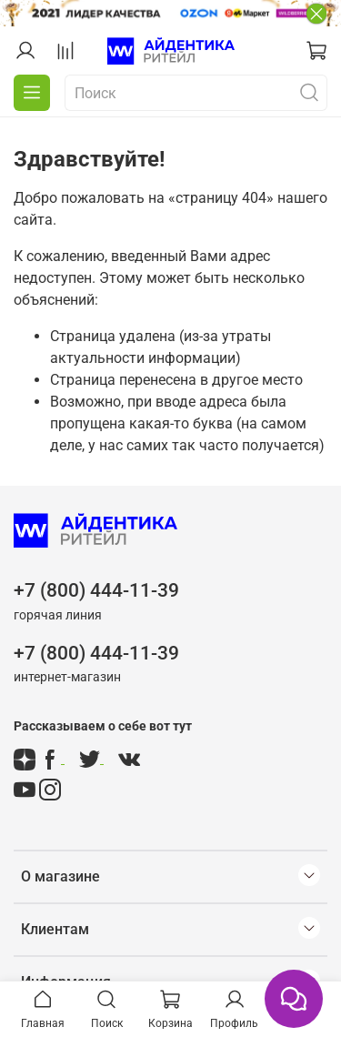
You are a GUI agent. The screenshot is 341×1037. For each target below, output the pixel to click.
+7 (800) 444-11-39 (96, 590)
